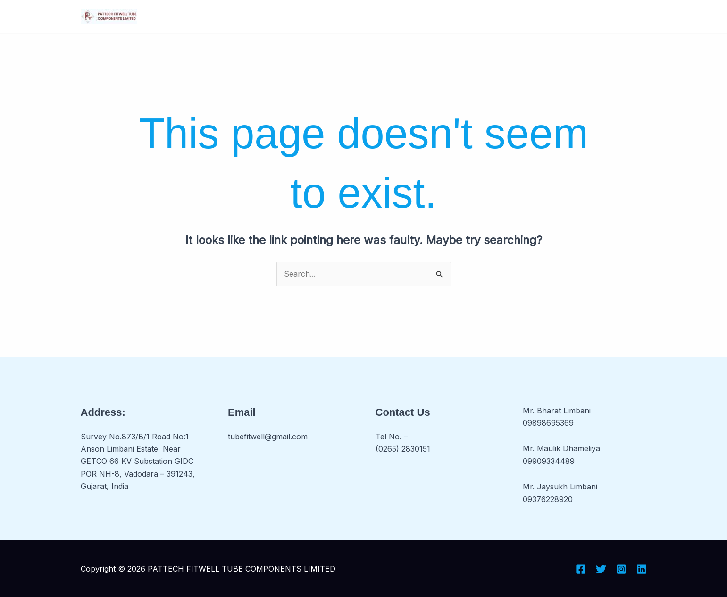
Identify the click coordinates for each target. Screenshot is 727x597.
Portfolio (467, 16)
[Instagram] (621, 569)
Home (182, 16)
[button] (281, 16)
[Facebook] (581, 569)
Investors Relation (395, 16)
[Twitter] (601, 569)
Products (322, 16)
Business (265, 16)
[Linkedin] (641, 569)
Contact (516, 16)
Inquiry (557, 16)
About (219, 16)
